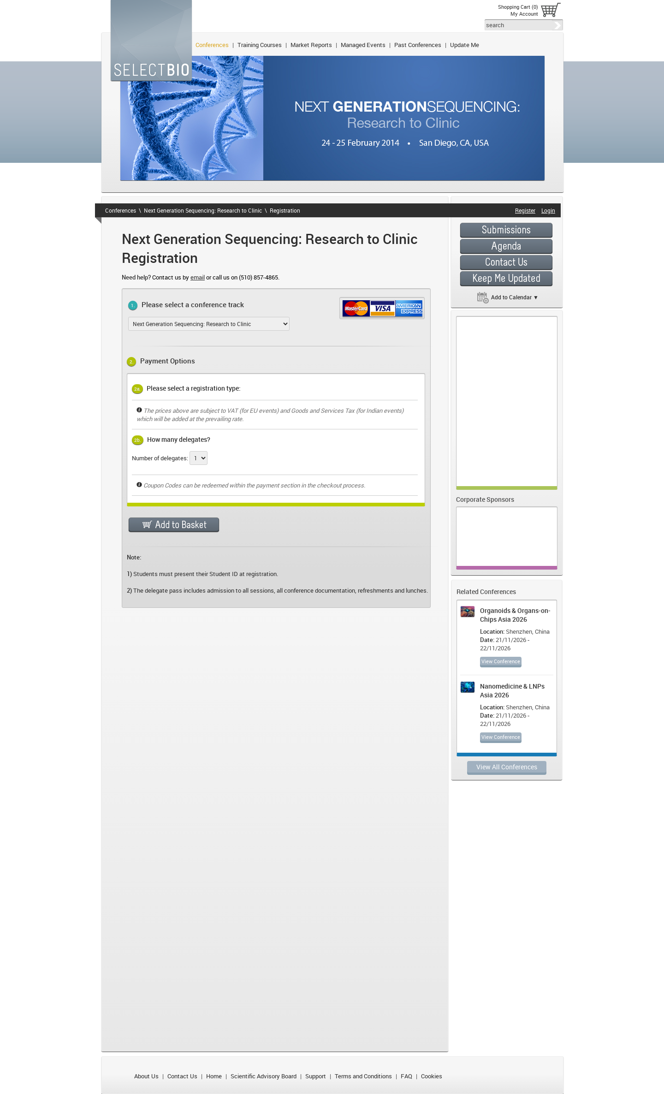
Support (315, 1076)
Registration (285, 210)
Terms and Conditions (363, 1076)
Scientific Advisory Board (263, 1076)
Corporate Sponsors (485, 499)
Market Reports (311, 45)
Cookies (431, 1076)
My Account (524, 13)
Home (214, 1076)
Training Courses (259, 45)
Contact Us (182, 1076)
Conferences (212, 45)
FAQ (406, 1076)
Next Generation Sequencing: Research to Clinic (203, 210)
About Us (146, 1076)
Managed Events (363, 45)
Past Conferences (417, 45)
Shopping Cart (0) (518, 6)
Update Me (464, 45)
